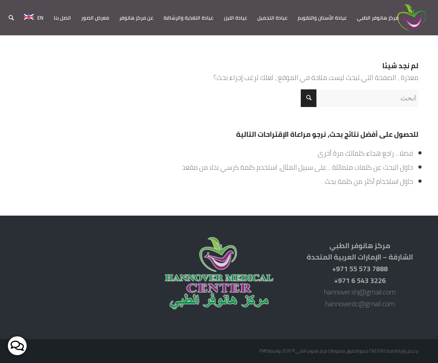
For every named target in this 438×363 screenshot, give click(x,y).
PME (263, 351)
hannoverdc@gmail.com (360, 303)
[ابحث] (11, 17)
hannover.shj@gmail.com (360, 291)
